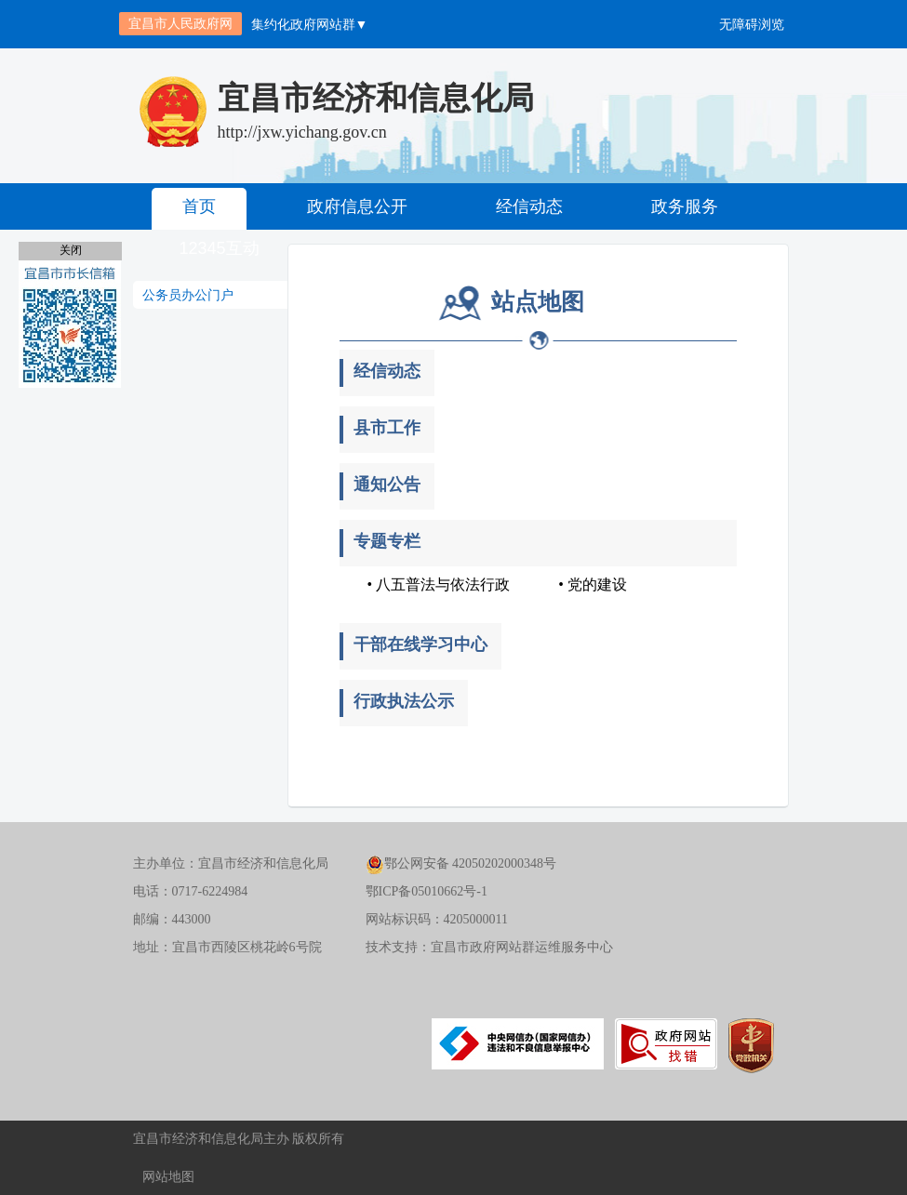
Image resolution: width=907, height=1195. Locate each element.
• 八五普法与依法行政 (439, 584)
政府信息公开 (357, 206)
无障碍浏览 (751, 24)
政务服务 (684, 206)
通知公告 (386, 484)
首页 (199, 206)
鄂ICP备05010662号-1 (426, 891)
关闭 (71, 250)
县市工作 (386, 427)
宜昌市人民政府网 (180, 23)
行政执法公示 (403, 701)
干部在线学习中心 (420, 644)
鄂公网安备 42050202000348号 (461, 863)
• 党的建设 (592, 584)
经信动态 (529, 206)
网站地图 (168, 1176)
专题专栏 (386, 541)
